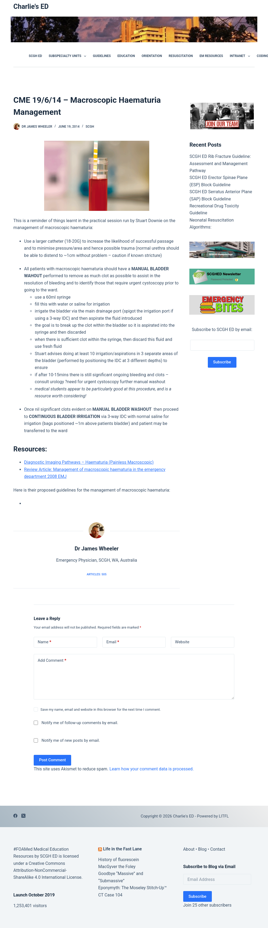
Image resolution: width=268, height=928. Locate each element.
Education (126, 56)
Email (112, 642)
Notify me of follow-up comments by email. (79, 722)
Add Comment (52, 660)
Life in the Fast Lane (122, 848)
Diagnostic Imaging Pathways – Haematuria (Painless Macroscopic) (89, 462)
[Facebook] (15, 816)
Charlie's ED (31, 6)
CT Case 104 (110, 894)
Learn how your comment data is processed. (151, 768)
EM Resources (211, 56)
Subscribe (197, 896)
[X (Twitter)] (23, 816)
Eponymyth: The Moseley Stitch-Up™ (132, 887)
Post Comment (52, 760)
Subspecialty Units (68, 56)
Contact (217, 849)
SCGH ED (35, 56)
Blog (202, 849)
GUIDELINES (102, 56)
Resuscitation (181, 56)
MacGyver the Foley (116, 866)
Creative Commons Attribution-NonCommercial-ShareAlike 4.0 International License (47, 870)
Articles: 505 (96, 574)
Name (44, 642)
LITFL (224, 816)
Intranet (241, 56)
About (189, 849)
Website (182, 642)
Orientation (151, 56)
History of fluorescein (118, 859)
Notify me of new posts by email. (70, 740)
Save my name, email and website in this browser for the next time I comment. (100, 710)
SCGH (90, 126)
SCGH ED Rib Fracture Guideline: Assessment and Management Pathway (220, 163)
